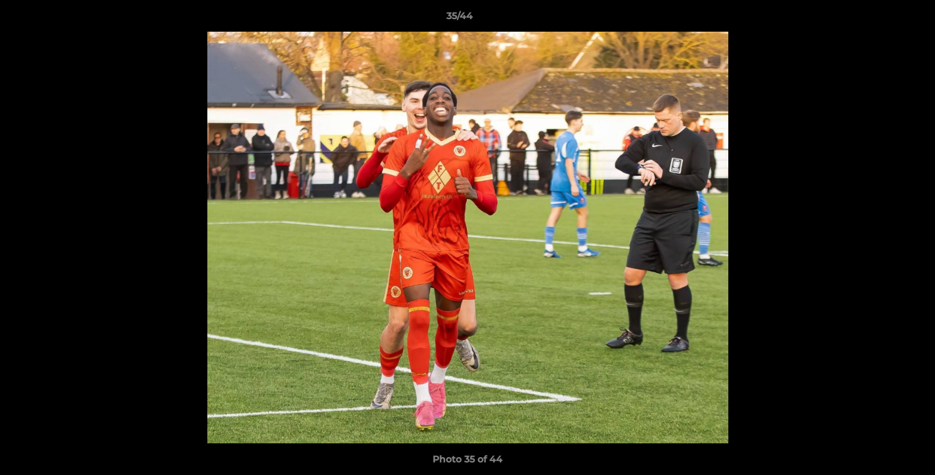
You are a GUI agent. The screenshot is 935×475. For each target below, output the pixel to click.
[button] (879, 19)
